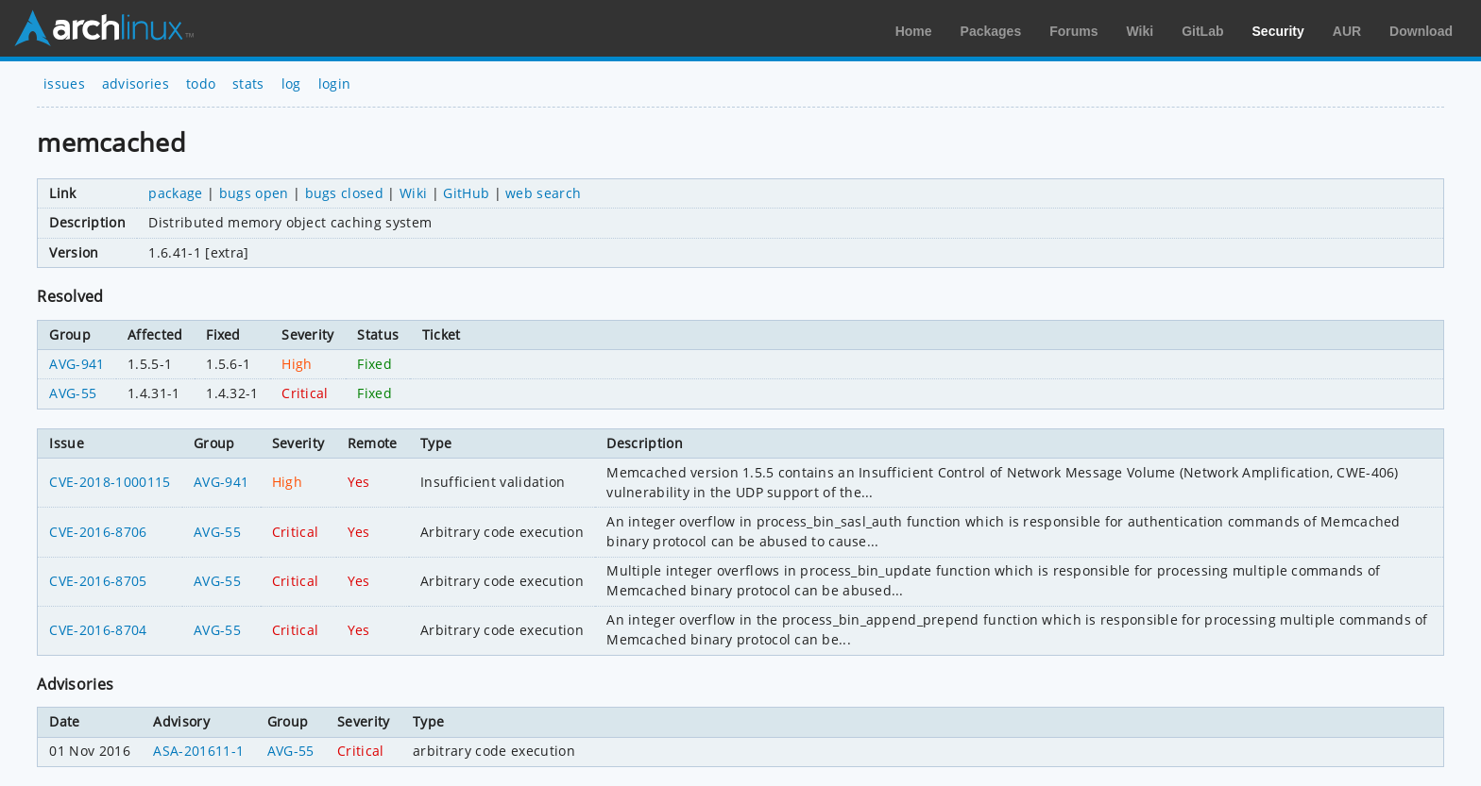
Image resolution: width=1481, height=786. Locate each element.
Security (1278, 31)
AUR (1347, 31)
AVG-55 (72, 393)
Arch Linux (104, 28)
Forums (1073, 31)
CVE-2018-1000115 (109, 482)
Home (913, 31)
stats (248, 83)
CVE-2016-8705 (97, 581)
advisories (135, 83)
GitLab (1202, 31)
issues (64, 83)
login (334, 83)
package (175, 193)
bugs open (254, 193)
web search (543, 193)
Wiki (1140, 31)
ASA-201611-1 (198, 751)
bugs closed (344, 193)
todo (200, 83)
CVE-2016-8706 (97, 532)
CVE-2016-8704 (97, 630)
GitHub (466, 193)
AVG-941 (76, 364)
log (291, 83)
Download (1421, 31)
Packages (991, 31)
